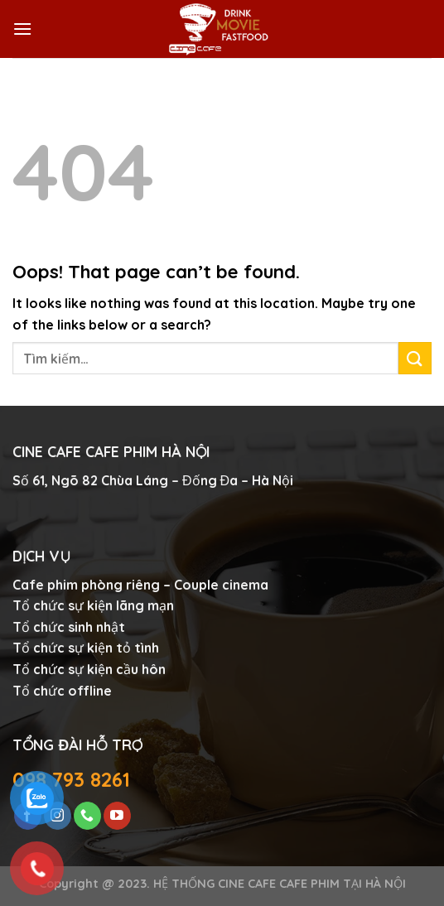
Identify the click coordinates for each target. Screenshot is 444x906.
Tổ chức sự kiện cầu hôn (89, 669)
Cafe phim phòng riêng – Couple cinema (140, 584)
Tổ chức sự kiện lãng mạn (93, 605)
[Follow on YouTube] (117, 816)
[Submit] (415, 358)
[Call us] (87, 816)
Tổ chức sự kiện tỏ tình (85, 647)
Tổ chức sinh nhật (68, 627)
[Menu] (22, 28)
